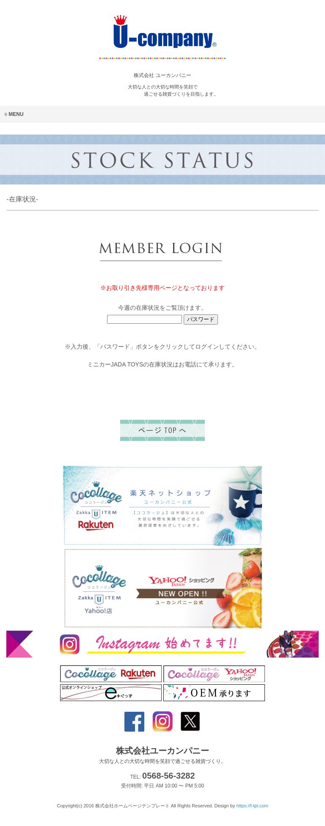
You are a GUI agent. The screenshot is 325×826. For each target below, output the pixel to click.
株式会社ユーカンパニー (162, 755)
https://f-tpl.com (252, 805)
